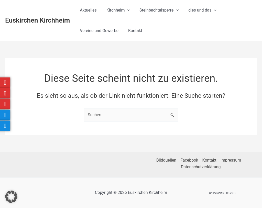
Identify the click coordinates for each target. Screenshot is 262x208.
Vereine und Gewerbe (98, 30)
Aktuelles (87, 10)
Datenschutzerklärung (201, 166)
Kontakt (133, 30)
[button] (124, 10)
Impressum (231, 160)
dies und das (197, 10)
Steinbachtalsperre (155, 10)
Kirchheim (115, 10)
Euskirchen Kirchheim (37, 20)
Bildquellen (166, 160)
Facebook (189, 160)
